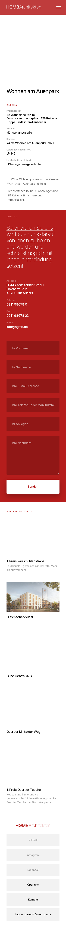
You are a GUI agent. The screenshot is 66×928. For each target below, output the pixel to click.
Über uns (33, 884)
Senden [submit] (33, 486)
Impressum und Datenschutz (33, 914)
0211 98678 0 (17, 304)
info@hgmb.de (17, 327)
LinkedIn (33, 840)
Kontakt (33, 899)
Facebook (33, 870)
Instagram (33, 855)
